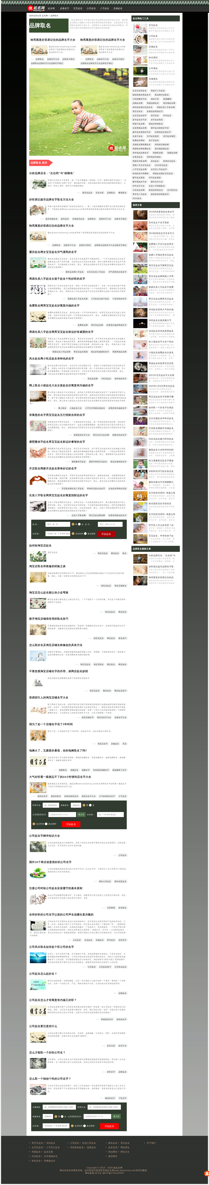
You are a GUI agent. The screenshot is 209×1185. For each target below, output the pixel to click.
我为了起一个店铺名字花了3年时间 (51, 724)
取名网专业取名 (162, 95)
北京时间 (77, 534)
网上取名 (62, 408)
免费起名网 (172, 153)
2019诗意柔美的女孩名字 (161, 212)
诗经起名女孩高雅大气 (160, 320)
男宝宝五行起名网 (101, 435)
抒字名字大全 (139, 186)
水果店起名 (138, 157)
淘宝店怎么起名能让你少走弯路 (48, 592)
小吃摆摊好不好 (140, 99)
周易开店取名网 (140, 161)
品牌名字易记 (69, 59)
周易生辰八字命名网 (166, 107)
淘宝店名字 (103, 744)
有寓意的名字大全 (82, 435)
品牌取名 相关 (39, 162)
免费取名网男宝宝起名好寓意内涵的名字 (54, 305)
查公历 (81, 814)
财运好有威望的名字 (100, 352)
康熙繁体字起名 (79, 462)
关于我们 (151, 1143)
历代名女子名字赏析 (159, 222)
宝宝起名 (78, 8)
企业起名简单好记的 (117, 488)
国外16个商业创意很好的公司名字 (50, 862)
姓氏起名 (36, 1161)
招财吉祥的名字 (119, 435)
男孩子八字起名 (158, 91)
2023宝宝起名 (161, 165)
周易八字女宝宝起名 (142, 165)
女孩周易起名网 (140, 128)
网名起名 (112, 1143)
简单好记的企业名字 (96, 488)
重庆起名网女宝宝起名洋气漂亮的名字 (53, 252)
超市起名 (65, 219)
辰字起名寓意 (169, 136)
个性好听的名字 (119, 299)
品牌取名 (40, 25)
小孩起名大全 (76, 408)
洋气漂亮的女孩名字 (117, 272)
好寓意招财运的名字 (117, 515)
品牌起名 (122, 993)
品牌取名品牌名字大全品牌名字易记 (47, 63)
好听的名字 (121, 1019)
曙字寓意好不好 (140, 182)
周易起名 (36, 1152)
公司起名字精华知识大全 (44, 835)
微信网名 (112, 1156)
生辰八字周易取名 (157, 186)
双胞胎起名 (49, 1161)
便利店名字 (43, 796)
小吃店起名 (106, 379)
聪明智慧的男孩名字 (142, 95)
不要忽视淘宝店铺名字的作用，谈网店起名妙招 (58, 671)
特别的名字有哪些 (141, 173)
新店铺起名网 (169, 103)
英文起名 (125, 1143)
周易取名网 (158, 153)
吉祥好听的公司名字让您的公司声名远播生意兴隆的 (61, 914)
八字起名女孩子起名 (100, 299)
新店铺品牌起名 (162, 149)
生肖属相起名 (51, 1156)
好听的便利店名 (71, 796)
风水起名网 (93, 379)
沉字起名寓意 (153, 136)
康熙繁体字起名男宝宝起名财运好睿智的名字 (57, 441)
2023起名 (137, 198)
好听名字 (111, 1072)
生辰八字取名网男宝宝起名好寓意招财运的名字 (58, 495)
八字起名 (104, 8)
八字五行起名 (53, 1147)
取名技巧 (122, 638)
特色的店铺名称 (162, 144)
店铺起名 (117, 8)
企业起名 (88, 940)
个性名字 (122, 1098)
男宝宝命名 (138, 111)
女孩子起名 (138, 136)
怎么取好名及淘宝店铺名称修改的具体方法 (55, 645)
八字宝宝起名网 (140, 169)
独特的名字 (110, 1098)
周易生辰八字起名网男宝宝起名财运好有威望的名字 (61, 331)
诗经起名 (50, 1143)
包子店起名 (154, 140)
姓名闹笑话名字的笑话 (160, 503)
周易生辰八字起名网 (61, 352)
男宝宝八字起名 (140, 194)
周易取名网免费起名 (142, 149)
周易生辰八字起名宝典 (78, 299)
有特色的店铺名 (154, 157)
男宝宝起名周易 (81, 352)
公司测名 (153, 68)
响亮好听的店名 (156, 190)
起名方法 (122, 1046)
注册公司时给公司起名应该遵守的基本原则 (55, 888)
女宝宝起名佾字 (140, 115)
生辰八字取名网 (79, 515)
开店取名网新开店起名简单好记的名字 (53, 468)
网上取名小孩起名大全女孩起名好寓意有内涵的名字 (61, 385)
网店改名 (122, 664)
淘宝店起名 (103, 553)
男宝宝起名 (37, 1143)
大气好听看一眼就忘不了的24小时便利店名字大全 (60, 776)
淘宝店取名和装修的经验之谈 (47, 566)
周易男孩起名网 (119, 352)
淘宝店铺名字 (88, 717)
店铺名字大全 (120, 717)
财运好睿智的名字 (118, 462)
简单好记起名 (169, 161)
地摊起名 (74, 770)
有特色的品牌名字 (141, 153)
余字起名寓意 (157, 120)
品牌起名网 (138, 103)
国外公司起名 (105, 881)
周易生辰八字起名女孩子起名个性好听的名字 (57, 278)
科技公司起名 (89, 1143)
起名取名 (122, 908)
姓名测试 (153, 57)
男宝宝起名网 (97, 325)
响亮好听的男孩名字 (160, 194)
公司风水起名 (120, 967)
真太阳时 (90, 534)
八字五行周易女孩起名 (95, 408)
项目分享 (155, 99)
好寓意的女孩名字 (163, 132)
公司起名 (91, 8)
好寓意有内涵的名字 (117, 408)
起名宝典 (48, 1152)
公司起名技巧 (105, 967)
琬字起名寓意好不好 (160, 128)
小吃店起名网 (139, 190)
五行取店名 (172, 190)
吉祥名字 (122, 940)
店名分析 (100, 193)
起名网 (51, 8)
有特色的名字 (120, 379)
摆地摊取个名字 (119, 770)
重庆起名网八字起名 (75, 272)
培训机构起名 (77, 1147)
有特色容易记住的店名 (143, 107)
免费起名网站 (139, 140)
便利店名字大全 (89, 796)
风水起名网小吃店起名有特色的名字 (51, 358)
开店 (124, 744)
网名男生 (125, 1147)
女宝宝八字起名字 (159, 169)
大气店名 (122, 796)
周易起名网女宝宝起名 (163, 173)
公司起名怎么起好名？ (43, 973)
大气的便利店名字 (107, 796)
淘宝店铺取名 (120, 586)
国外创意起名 (120, 881)
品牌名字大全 (53, 59)
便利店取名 (56, 796)
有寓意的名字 (107, 1019)
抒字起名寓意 (155, 178)
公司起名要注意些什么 (43, 1026)
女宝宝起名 (37, 1147)
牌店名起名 (87, 193)
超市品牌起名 (52, 219)
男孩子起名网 (139, 124)
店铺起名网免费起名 (142, 144)
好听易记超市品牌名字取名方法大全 (51, 199)
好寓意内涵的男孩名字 (116, 325)
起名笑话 (112, 1147)
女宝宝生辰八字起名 (96, 272)
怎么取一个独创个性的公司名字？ (50, 1078)
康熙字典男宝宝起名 (98, 462)
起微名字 (64, 8)
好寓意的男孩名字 (155, 111)
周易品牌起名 (153, 103)
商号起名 (111, 940)
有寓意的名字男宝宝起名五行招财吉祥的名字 (57, 414)
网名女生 (125, 1152)
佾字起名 (155, 115)
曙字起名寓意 (139, 178)
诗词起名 (36, 1156)
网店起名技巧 (120, 691)
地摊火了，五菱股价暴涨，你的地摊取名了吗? (58, 750)
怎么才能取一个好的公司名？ (47, 1052)
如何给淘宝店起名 (40, 545)
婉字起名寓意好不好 (142, 132)
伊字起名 (167, 115)
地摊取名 (63, 770)
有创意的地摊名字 (101, 770)
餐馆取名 (122, 193)
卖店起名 (155, 161)
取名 (124, 553)
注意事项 (111, 908)
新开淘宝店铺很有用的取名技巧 (48, 618)
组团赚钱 (167, 99)
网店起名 (115, 553)
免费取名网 (83, 325)
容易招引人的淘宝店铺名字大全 (48, 697)
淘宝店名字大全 (104, 717)
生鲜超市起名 (78, 219)
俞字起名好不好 (140, 120)
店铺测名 (153, 79)
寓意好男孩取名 (156, 124)
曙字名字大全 (157, 182)
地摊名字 (86, 770)
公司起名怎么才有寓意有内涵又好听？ (53, 1000)
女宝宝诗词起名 (140, 91)
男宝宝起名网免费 (97, 515)
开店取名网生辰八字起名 (73, 488)
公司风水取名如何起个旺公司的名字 (51, 946)
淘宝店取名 (99, 664)
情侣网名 (112, 1152)
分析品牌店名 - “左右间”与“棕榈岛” (51, 173)
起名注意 (111, 1046)
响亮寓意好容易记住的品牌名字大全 (53, 39)
